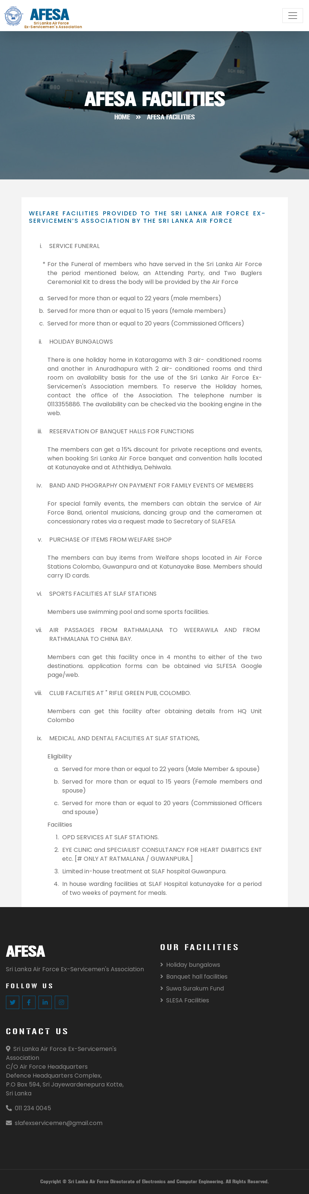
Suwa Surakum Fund (192, 988)
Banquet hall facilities (194, 976)
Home (122, 117)
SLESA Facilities (184, 1000)
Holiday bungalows (190, 964)
